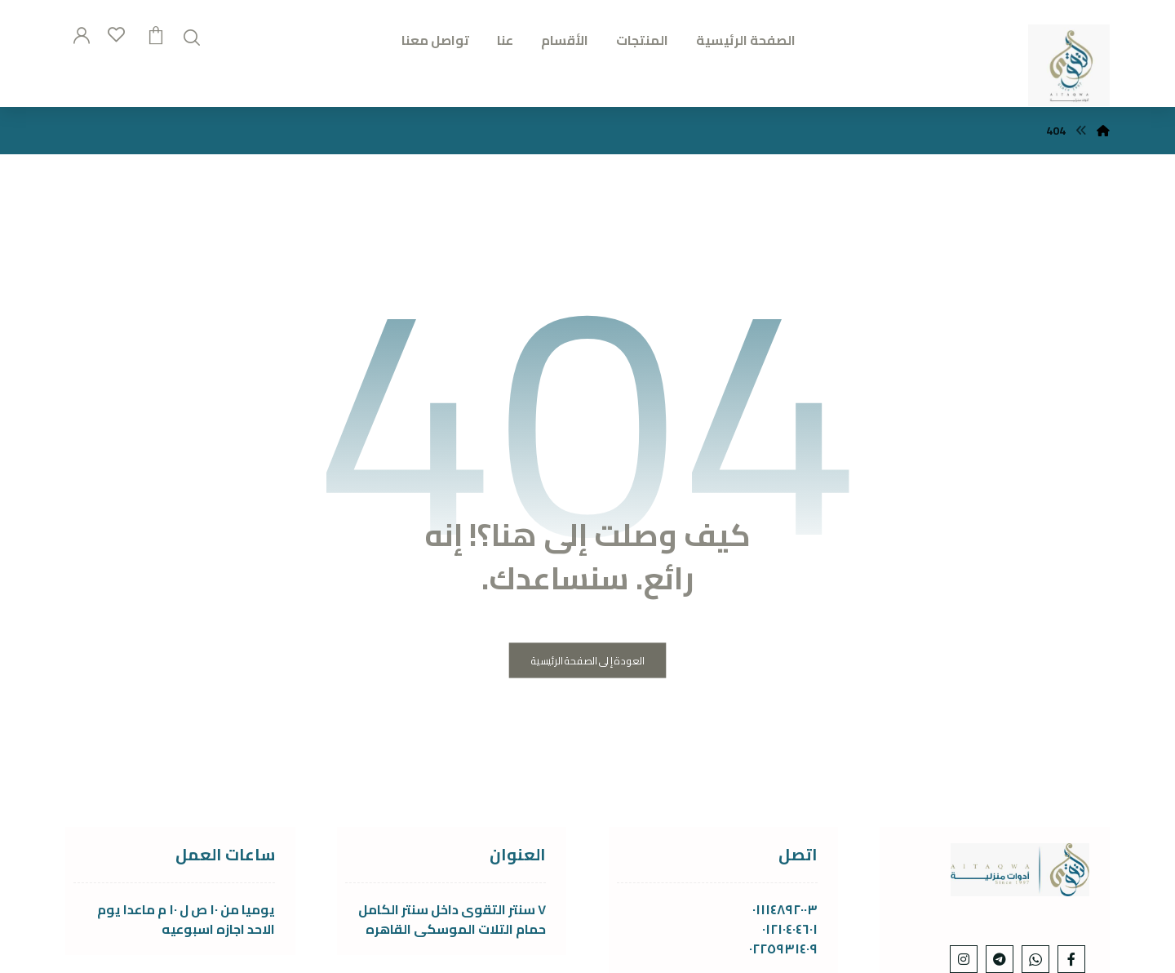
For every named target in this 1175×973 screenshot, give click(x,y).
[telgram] (999, 959)
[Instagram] (964, 959)
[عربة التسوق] (156, 33)
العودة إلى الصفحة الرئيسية (588, 660)
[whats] (1035, 959)
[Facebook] (1071, 959)
